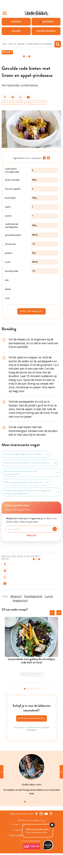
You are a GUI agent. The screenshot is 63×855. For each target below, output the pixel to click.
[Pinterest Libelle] (51, 813)
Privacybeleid (31, 730)
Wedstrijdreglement (18, 835)
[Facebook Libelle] (36, 813)
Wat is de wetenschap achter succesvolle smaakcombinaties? (31, 473)
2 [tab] (28, 689)
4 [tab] (35, 689)
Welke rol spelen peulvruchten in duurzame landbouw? (30, 463)
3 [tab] (31, 689)
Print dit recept (36, 102)
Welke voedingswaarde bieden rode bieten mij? (26, 482)
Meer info (31, 535)
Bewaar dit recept (13, 102)
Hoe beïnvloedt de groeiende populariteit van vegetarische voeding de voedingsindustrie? (31, 492)
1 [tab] (25, 689)
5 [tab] (38, 689)
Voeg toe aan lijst (31, 311)
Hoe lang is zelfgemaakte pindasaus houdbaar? (26, 454)
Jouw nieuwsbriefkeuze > (32, 718)
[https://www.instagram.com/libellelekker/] (41, 813)
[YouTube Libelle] (46, 813)
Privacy (15, 824)
